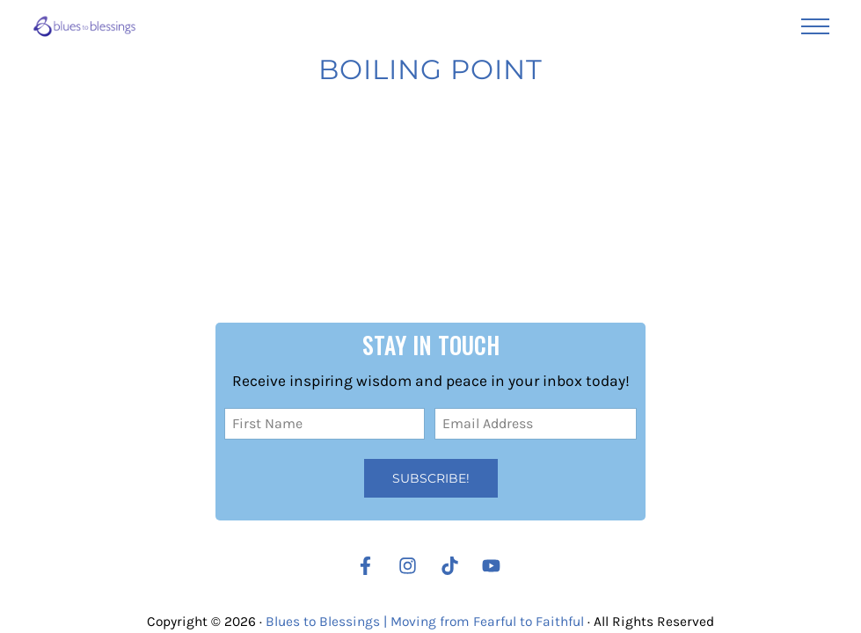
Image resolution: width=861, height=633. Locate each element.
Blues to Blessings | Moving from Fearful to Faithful (425, 621)
